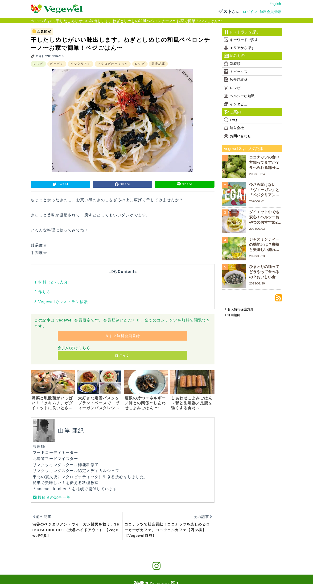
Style (48, 21)
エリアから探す (239, 48)
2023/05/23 (257, 256)
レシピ (38, 64)
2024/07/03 (257, 228)
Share (125, 184)
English (275, 4)
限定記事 (158, 64)
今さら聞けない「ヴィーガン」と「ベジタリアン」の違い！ (264, 190)
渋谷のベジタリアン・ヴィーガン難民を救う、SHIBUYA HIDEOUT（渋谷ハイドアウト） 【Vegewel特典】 (76, 530)
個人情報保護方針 (239, 309)
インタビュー (237, 104)
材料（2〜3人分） (53, 282)
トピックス (235, 71)
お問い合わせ (237, 135)
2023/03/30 (257, 283)
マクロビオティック (112, 64)
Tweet (63, 184)
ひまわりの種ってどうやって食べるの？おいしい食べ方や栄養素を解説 (264, 272)
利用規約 (232, 315)
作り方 (42, 292)
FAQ (230, 119)
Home (36, 21)
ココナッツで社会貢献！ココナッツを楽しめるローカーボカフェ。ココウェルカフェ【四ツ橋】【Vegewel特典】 (167, 530)
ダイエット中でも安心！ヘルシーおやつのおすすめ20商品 (264, 217)
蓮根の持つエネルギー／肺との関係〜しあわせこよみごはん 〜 (145, 403)
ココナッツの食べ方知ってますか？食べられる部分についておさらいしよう (264, 163)
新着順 (232, 63)
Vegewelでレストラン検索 (61, 302)
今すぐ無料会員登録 (122, 336)
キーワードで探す (241, 40)
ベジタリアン (80, 64)
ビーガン (57, 64)
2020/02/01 (257, 201)
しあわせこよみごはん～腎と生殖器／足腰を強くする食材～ (191, 403)
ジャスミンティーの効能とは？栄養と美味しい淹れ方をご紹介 (264, 245)
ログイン (250, 12)
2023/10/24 (257, 174)
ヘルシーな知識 (239, 96)
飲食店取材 (235, 79)
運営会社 (234, 127)
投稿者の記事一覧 (54, 497)
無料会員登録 (270, 12)
